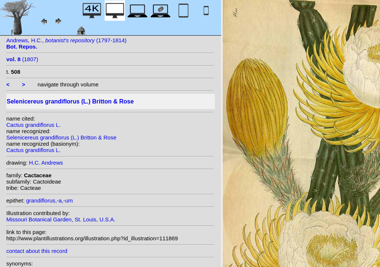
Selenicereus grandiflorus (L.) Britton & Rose (61, 137)
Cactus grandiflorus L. (33, 125)
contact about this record (36, 251)
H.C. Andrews (46, 162)
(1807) (22, 59)
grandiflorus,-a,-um (49, 200)
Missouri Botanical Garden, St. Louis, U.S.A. (60, 219)
